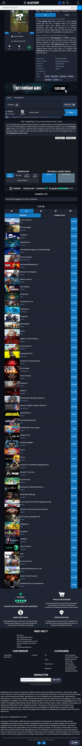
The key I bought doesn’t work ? (27, 641)
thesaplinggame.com (62, 61)
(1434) (59, 188)
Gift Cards (68, 661)
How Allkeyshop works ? (25, 637)
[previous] (7, 33)
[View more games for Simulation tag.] (55, 77)
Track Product (22, 180)
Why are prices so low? (24, 639)
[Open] (4, 2)
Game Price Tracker (71, 657)
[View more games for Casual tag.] (47, 77)
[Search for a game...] (41, 7)
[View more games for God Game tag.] (48, 80)
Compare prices (55, 117)
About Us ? (20, 635)
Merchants (7, 657)
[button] (78, 2)
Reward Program (70, 659)
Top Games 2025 (71, 667)
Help (74, 743)
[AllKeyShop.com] (31, 2)
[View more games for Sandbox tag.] (70, 77)
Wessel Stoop (59, 64)
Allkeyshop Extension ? (24, 647)
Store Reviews (69, 665)
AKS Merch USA (70, 669)
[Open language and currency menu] (64, 2)
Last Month (35, 176)
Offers (9, 98)
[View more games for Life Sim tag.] (56, 80)
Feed (67, 15)
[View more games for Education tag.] (63, 77)
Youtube (34, 655)
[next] (32, 33)
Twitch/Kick (8, 655)
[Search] (79, 7)
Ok (39, 743)
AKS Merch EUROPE (71, 671)
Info (45, 15)
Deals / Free (69, 663)
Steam (57, 69)
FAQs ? (19, 645)
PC (46, 655)
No (44, 743)
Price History (18, 98)
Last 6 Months (26, 176)
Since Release (9, 176)
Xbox (46, 660)
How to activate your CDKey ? (27, 643)
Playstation (49, 664)
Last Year (18, 175)
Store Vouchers (70, 655)
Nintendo (48, 668)
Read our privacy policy (47, 740)
